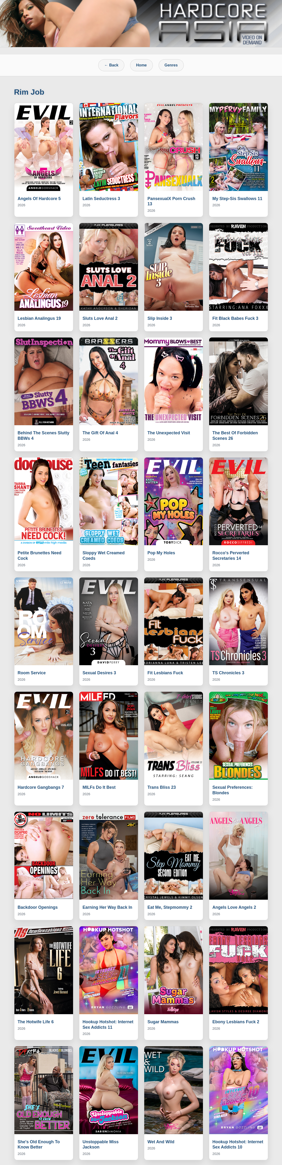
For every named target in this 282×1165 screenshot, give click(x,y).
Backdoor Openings (38, 907)
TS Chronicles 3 (228, 672)
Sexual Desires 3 (99, 672)
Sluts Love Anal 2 (100, 318)
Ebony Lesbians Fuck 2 (236, 1021)
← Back (111, 65)
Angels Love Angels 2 (234, 907)
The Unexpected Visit (169, 432)
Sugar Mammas (163, 1021)
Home (141, 65)
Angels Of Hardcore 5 (39, 198)
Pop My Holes (161, 552)
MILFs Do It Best (99, 787)
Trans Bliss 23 (162, 787)
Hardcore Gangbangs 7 (41, 787)
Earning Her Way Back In (107, 907)
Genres (171, 65)
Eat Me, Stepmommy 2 (170, 907)
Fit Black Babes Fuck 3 (236, 318)
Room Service (32, 672)
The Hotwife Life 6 (36, 1021)
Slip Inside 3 (160, 318)
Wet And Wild (161, 1141)
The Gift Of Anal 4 (100, 432)
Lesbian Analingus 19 (39, 318)
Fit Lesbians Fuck (165, 672)
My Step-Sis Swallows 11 (237, 198)
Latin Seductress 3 (101, 198)
